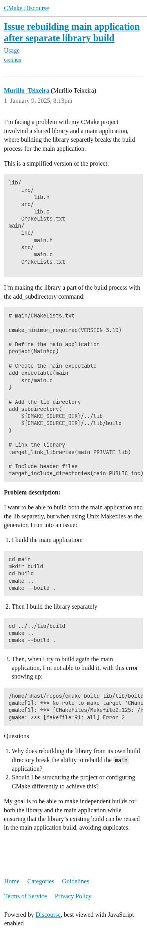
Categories (40, 881)
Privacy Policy (73, 896)
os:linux (13, 60)
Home (12, 881)
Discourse (48, 914)
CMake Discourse (26, 8)
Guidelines (75, 881)
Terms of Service (25, 896)
